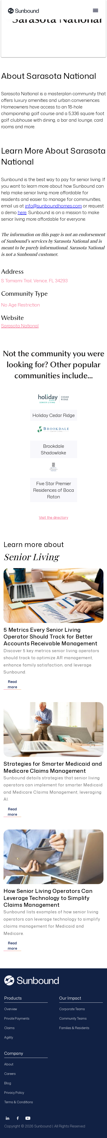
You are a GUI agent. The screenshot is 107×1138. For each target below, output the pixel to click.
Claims (9, 1028)
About (8, 1064)
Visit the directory (53, 517)
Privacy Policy (14, 1092)
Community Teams (73, 1018)
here (22, 212)
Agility (8, 1037)
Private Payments (16, 1018)
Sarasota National (20, 326)
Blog (7, 1083)
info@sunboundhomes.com (53, 206)
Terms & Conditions (18, 1102)
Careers (10, 1074)
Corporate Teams (72, 1009)
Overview (10, 1009)
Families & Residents (74, 1028)
